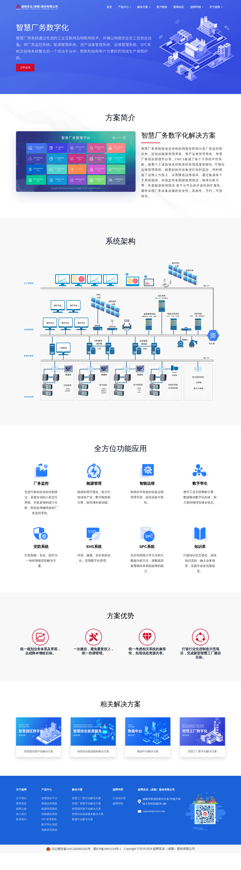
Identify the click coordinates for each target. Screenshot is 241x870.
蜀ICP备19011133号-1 (107, 848)
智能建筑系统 (49, 814)
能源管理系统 (49, 808)
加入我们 (21, 814)
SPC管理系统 (49, 819)
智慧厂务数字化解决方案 (86, 803)
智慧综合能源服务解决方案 (88, 814)
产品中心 (123, 6)
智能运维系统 (49, 803)
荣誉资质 (21, 803)
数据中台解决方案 (82, 819)
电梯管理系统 (49, 829)
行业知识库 (119, 798)
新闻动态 (178, 6)
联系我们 (21, 819)
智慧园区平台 (49, 798)
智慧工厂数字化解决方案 (86, 798)
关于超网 (214, 6)
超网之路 (21, 808)
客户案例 (161, 6)
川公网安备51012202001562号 (68, 848)
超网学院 (195, 6)
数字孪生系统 (49, 824)
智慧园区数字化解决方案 (86, 808)
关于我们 (21, 798)
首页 (109, 6)
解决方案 (142, 6)
